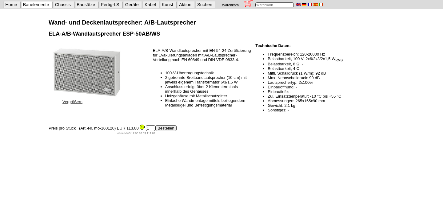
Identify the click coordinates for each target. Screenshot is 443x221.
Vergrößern (72, 101)
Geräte (132, 4)
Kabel (150, 4)
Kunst (167, 4)
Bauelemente (36, 4)
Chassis (63, 4)
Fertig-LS (110, 4)
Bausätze (86, 4)
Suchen (204, 4)
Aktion (185, 4)
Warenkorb (230, 5)
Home (11, 4)
